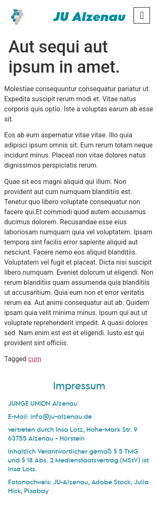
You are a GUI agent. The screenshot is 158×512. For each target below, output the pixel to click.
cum (34, 359)
